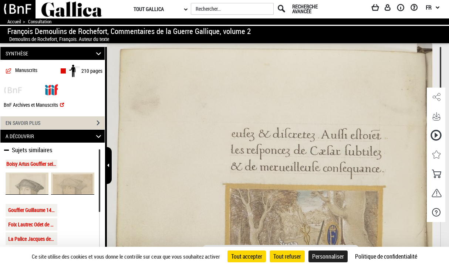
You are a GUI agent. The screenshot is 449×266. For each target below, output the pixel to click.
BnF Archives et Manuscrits (34, 104)
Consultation (39, 21)
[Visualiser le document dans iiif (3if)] (51, 89)
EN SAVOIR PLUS (55, 123)
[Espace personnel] (390, 8)
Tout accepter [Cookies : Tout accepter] (246, 256)
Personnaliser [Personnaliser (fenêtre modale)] (328, 256)
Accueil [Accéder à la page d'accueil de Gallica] (14, 21)
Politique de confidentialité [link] (386, 256)
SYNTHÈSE (54, 53)
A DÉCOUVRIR (54, 136)
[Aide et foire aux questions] (416, 8)
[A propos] (403, 8)
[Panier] (378, 8)
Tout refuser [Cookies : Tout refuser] (287, 256)
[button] (436, 97)
